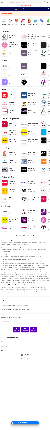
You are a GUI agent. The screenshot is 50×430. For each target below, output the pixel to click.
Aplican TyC (32, 9)
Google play (25, 340)
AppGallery (33, 340)
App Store (16, 340)
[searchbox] (24, 2)
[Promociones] (25, 422)
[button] (25, 5)
